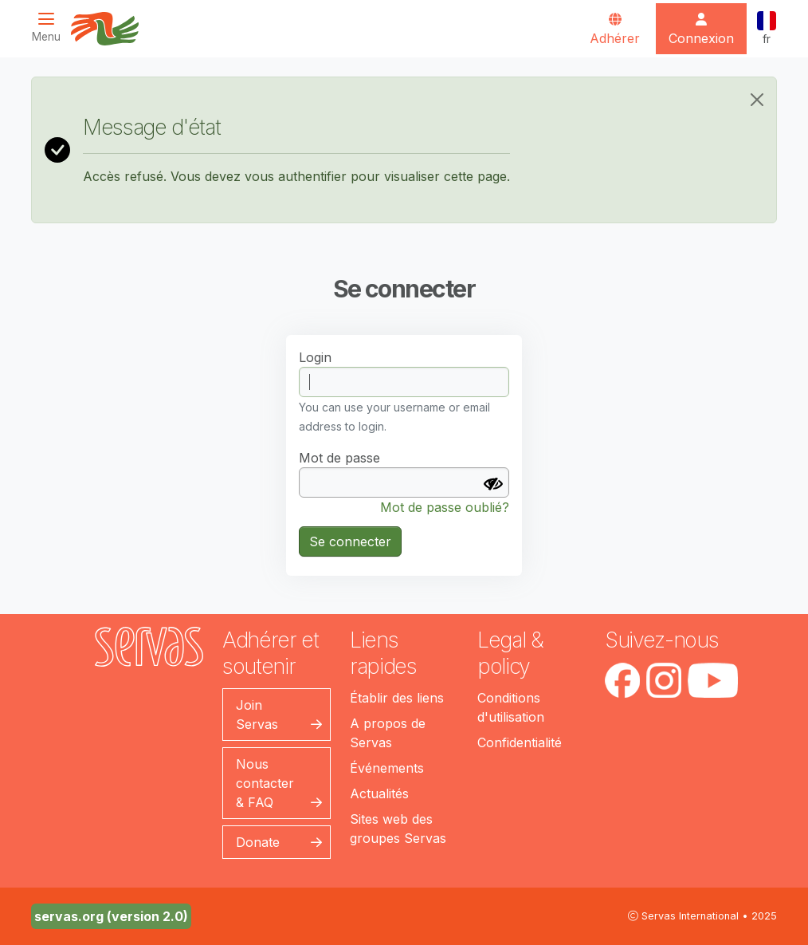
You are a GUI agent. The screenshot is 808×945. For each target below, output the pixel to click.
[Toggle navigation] (51, 27)
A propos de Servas (388, 732)
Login (315, 357)
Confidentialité (519, 742)
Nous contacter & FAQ (265, 783)
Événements (387, 768)
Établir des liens (397, 698)
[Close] (757, 99)
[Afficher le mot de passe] (493, 484)
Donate (258, 842)
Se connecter (350, 541)
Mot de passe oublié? (444, 507)
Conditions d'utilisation (510, 707)
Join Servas (257, 714)
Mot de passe (339, 458)
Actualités (379, 793)
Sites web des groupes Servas (398, 828)
